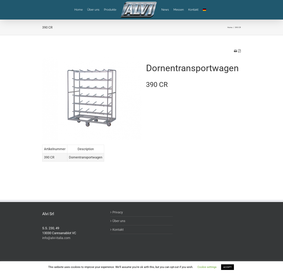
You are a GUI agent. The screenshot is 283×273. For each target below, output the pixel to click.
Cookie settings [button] (207, 267)
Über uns (118, 221)
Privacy (117, 212)
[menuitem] (80, 9)
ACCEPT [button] (227, 267)
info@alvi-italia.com (56, 238)
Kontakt (118, 229)
